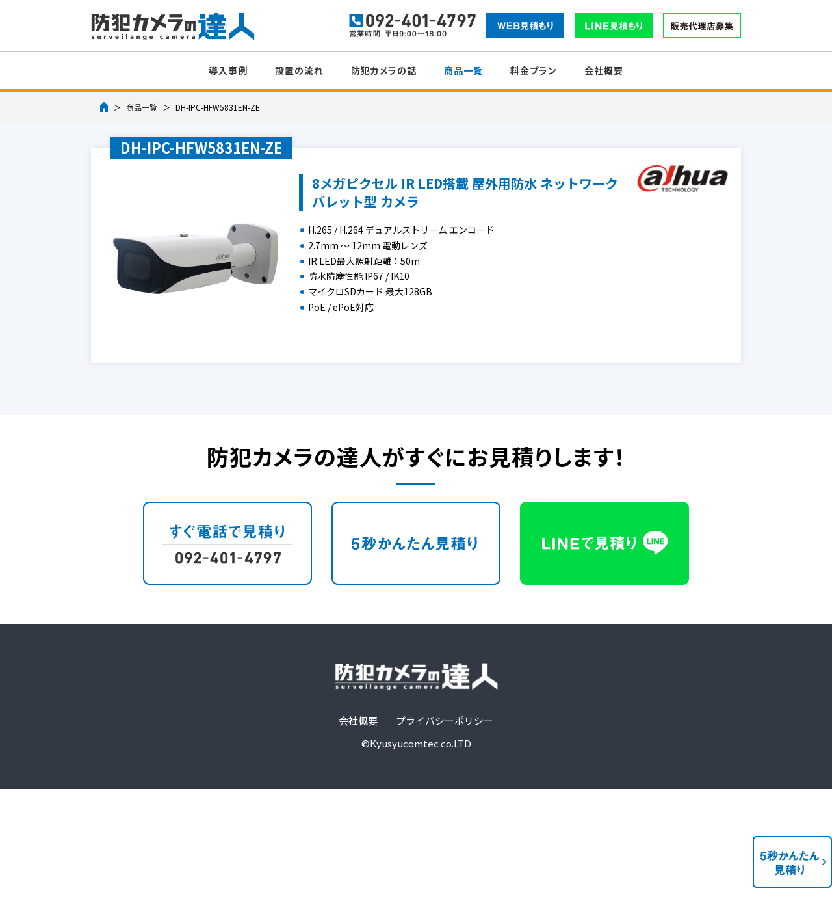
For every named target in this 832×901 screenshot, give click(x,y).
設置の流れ (299, 70)
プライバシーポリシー (444, 720)
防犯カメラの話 (384, 70)
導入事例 (228, 70)
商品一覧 (463, 70)
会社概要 (603, 70)
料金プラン (533, 70)
